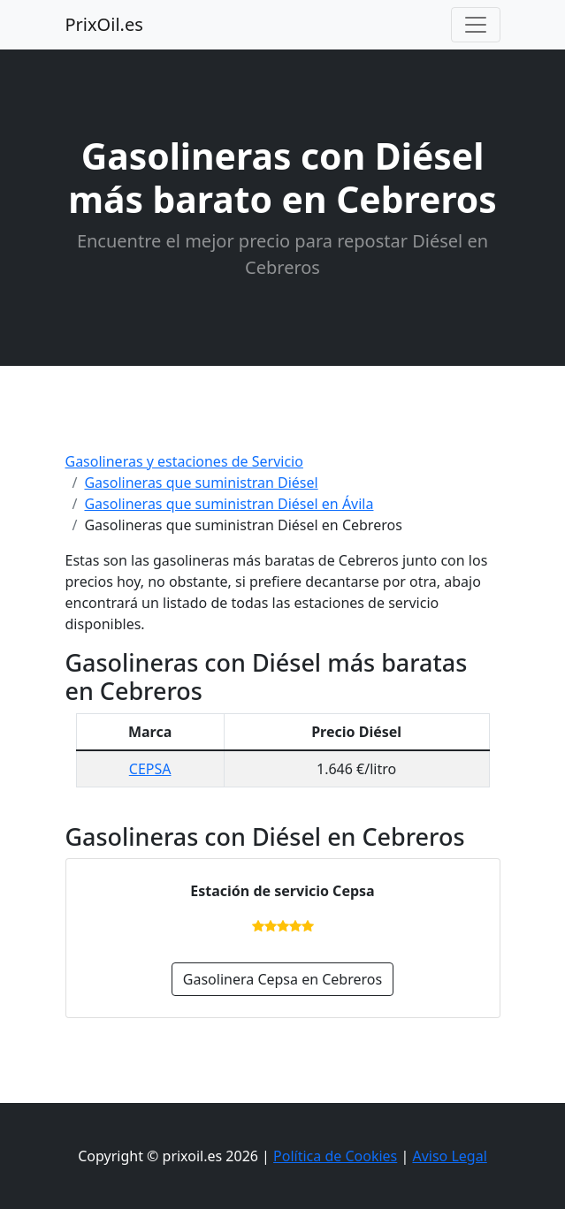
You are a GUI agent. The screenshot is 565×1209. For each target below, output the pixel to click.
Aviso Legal (449, 1156)
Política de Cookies (335, 1156)
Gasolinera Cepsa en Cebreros (282, 979)
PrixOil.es (104, 24)
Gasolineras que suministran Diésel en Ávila (228, 503)
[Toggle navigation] (475, 24)
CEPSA (150, 769)
